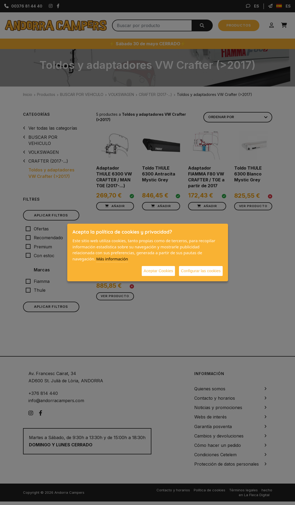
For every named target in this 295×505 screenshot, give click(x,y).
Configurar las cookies (201, 270)
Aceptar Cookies (158, 270)
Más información (112, 258)
